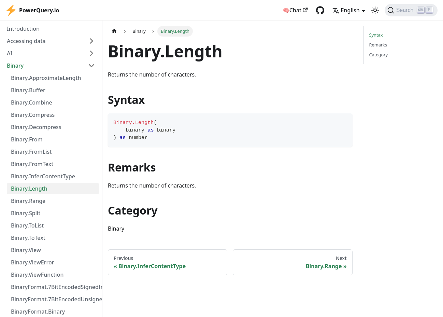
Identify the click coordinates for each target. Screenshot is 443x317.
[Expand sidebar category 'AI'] (91, 53)
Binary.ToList (27, 225)
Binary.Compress (33, 115)
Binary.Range (28, 201)
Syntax (376, 35)
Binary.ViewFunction (37, 274)
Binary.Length (29, 188)
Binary (15, 65)
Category (378, 55)
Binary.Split (25, 213)
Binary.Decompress (36, 127)
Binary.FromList (31, 151)
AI (9, 53)
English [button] (346, 10)
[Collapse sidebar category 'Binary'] (91, 65)
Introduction (23, 28)
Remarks (378, 45)
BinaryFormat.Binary (38, 311)
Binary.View (26, 250)
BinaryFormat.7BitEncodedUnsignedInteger (55, 299)
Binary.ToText (28, 238)
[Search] (411, 10)
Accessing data (26, 41)
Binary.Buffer (28, 90)
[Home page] (114, 31)
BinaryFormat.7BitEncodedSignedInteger (55, 287)
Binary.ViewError (32, 262)
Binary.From (27, 139)
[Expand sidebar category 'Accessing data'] (91, 41)
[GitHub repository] (320, 10)
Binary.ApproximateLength (46, 78)
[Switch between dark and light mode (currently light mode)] (375, 10)
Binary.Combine (31, 102)
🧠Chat (295, 10)
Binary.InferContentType (43, 176)
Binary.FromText (32, 164)
